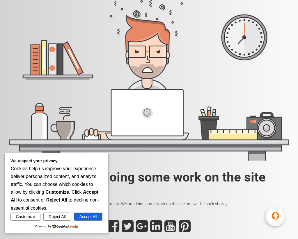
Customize (25, 216)
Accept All (88, 216)
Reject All (57, 216)
